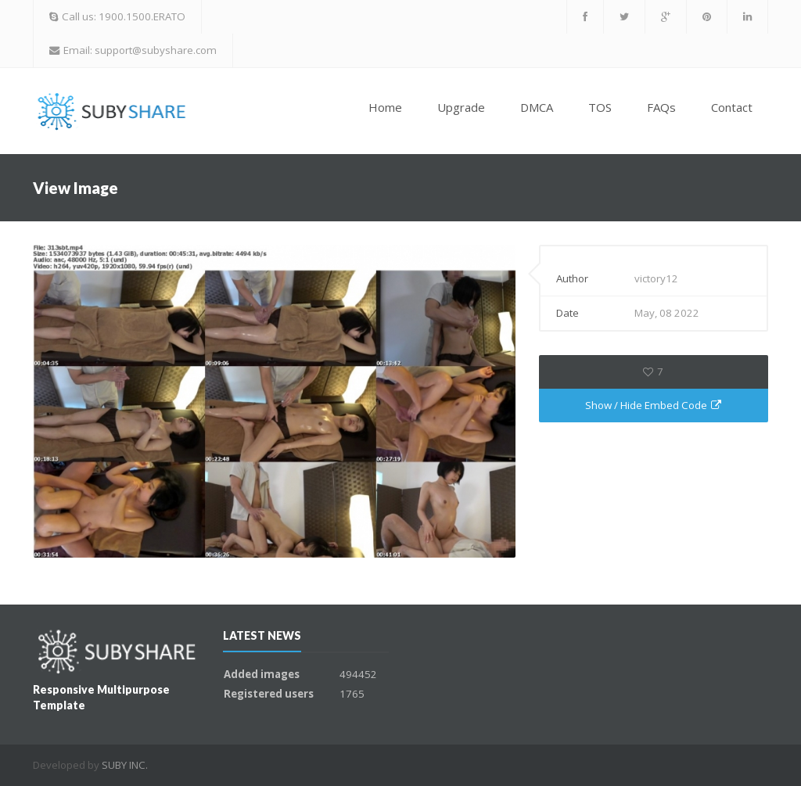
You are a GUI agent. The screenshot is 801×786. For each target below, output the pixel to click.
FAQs (661, 107)
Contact (732, 107)
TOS (600, 107)
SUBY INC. (125, 765)
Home (385, 107)
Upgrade (461, 107)
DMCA (536, 107)
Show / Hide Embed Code (653, 405)
